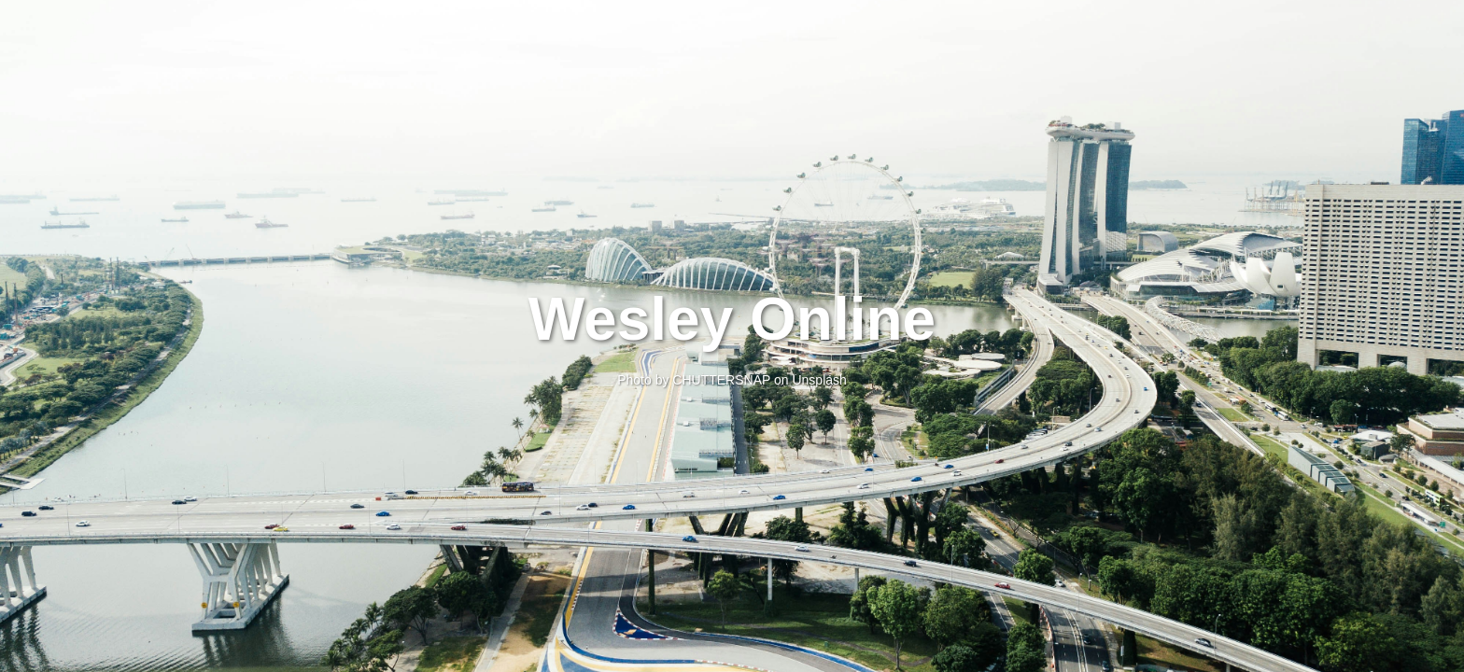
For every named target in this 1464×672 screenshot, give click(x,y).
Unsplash (819, 379)
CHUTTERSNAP (721, 379)
